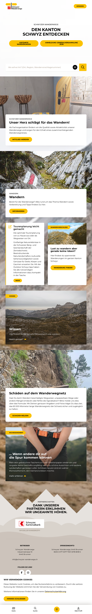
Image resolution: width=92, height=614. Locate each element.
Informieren (18, 211)
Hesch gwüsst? (16, 339)
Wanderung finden (63, 268)
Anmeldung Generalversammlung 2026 (61, 43)
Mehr (17, 280)
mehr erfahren (16, 476)
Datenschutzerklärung (55, 591)
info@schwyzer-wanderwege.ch (25, 559)
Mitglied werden (20, 139)
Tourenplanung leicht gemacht (26, 227)
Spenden (80, 6)
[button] (57, 609)
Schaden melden (20, 416)
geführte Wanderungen (24, 43)
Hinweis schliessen (16, 599)
